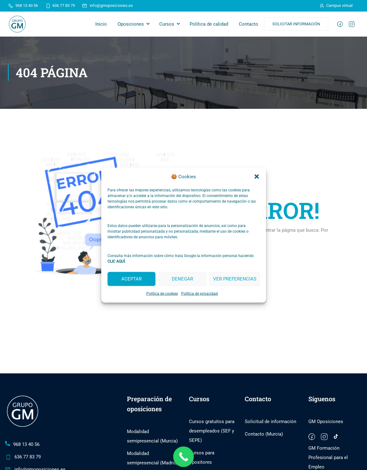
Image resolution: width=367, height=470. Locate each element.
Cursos (166, 24)
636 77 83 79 (60, 5)
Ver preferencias (234, 279)
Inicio (101, 24)
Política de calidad (209, 24)
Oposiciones (131, 24)
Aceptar (131, 279)
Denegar (182, 279)
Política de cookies (162, 293)
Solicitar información (296, 24)
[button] (257, 177)
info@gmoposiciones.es (107, 5)
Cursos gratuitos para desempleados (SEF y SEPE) (211, 431)
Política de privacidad (199, 293)
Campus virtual (336, 5)
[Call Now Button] (183, 457)
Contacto (248, 24)
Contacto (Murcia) (264, 434)
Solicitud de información (270, 422)
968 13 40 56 (23, 5)
